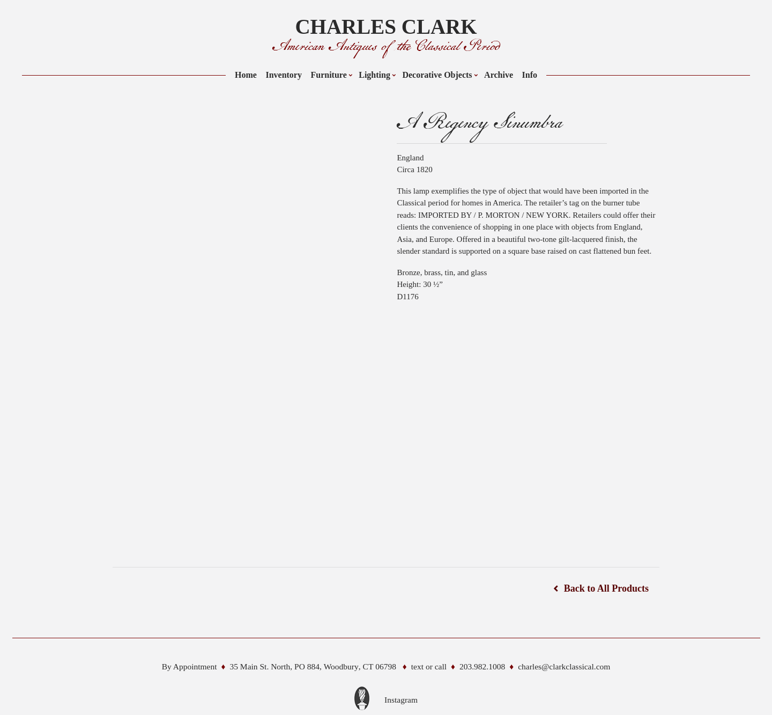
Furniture (328, 74)
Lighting (374, 74)
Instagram (401, 699)
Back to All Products (606, 588)
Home (246, 74)
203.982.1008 (482, 666)
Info (529, 74)
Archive (498, 74)
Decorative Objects (437, 74)
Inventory (283, 74)
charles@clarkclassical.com (564, 666)
